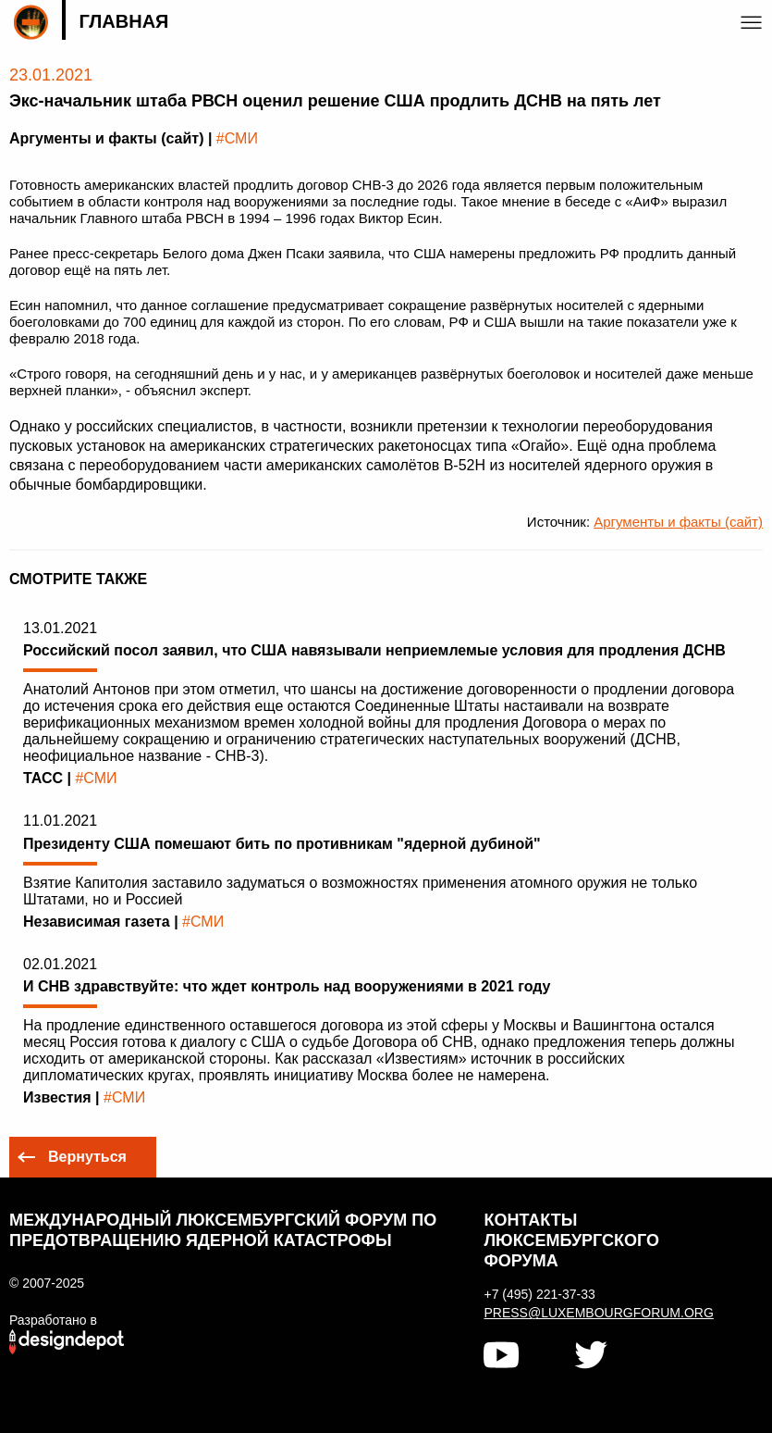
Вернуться (87, 1157)
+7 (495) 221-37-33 (539, 1294)
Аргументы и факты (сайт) (678, 522)
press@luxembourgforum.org (597, 1312)
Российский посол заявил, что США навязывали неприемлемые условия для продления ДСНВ (374, 650)
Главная (123, 21)
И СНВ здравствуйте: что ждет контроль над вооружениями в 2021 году (287, 986)
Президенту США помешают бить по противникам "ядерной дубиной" (282, 844)
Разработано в (53, 1320)
